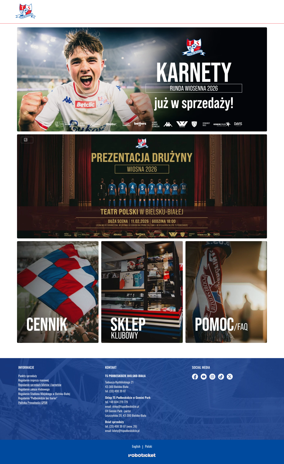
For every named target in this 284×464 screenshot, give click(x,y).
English (136, 446)
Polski (148, 446)
